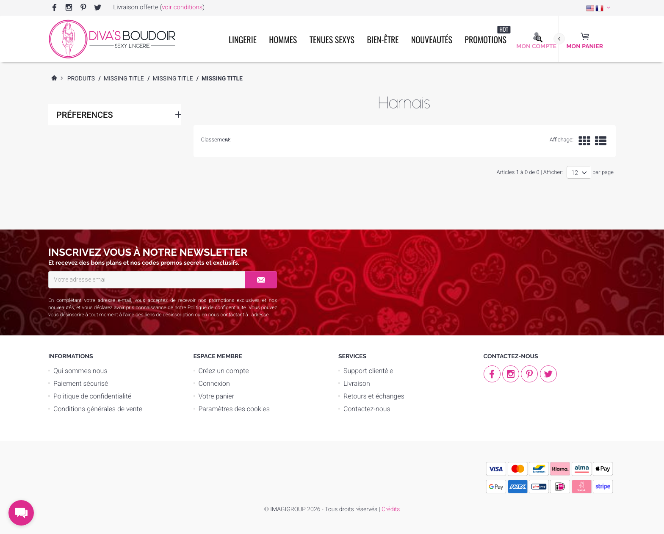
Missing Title (124, 78)
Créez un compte (224, 371)
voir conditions (182, 7)
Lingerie (243, 39)
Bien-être (382, 39)
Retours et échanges (373, 396)
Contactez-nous (366, 409)
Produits (81, 78)
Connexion (214, 383)
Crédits (391, 509)
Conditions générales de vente (97, 409)
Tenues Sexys (332, 39)
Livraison (356, 383)
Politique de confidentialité (217, 307)
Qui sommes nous (80, 371)
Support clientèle (368, 371)
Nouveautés (431, 39)
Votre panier (217, 396)
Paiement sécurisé (80, 383)
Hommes (283, 39)
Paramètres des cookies (234, 409)
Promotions (487, 35)
